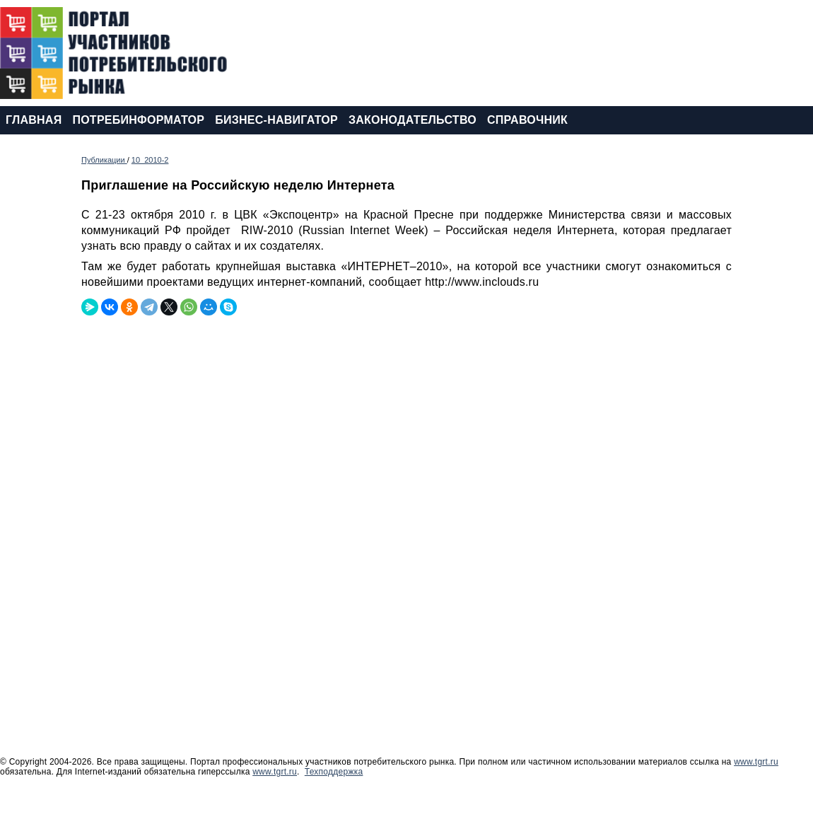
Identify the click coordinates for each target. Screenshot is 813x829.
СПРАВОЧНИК (527, 120)
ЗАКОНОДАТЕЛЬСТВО (412, 120)
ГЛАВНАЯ (34, 120)
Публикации (104, 160)
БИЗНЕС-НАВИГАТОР (276, 120)
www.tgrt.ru (756, 762)
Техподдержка (334, 772)
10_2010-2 (150, 160)
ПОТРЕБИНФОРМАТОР (138, 120)
